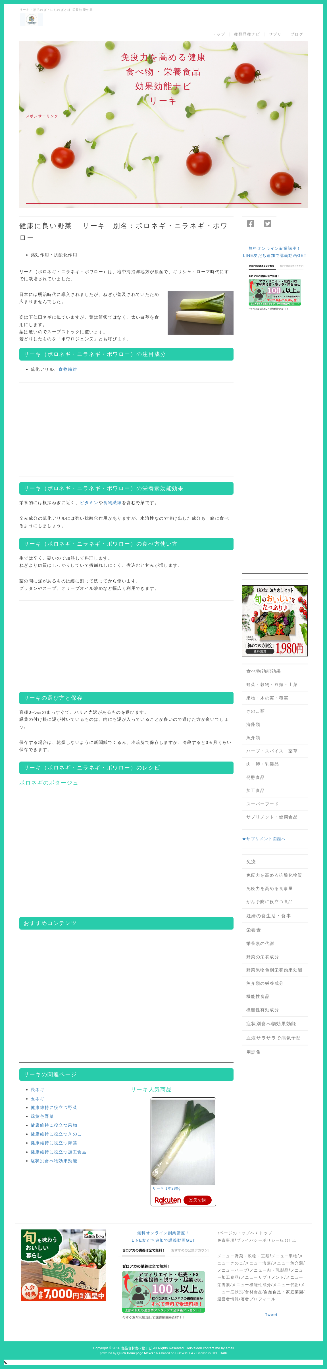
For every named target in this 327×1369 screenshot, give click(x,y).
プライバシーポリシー (258, 1240)
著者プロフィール (258, 1299)
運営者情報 (228, 1299)
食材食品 (254, 1292)
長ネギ (38, 1089)
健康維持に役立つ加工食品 (59, 1151)
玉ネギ (38, 1098)
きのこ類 (255, 711)
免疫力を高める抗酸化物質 (274, 875)
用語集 (253, 1052)
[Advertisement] (163, 164)
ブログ (296, 34)
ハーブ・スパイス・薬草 (272, 750)
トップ (218, 34)
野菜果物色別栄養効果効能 (274, 969)
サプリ (275, 34)
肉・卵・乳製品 (262, 764)
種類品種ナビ (247, 34)
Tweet (271, 1314)
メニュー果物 (284, 1256)
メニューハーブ (232, 1270)
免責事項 (226, 1240)
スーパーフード (262, 803)
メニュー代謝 (286, 1284)
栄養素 (253, 930)
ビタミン (89, 502)
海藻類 (253, 724)
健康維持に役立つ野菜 (54, 1107)
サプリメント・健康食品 (272, 817)
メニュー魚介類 (288, 1263)
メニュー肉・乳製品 (269, 1270)
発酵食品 (255, 777)
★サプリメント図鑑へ (264, 838)
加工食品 (255, 790)
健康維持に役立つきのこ (56, 1133)
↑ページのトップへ (236, 1233)
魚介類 (253, 737)
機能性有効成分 (262, 1009)
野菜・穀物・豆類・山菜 (272, 684)
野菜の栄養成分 (262, 956)
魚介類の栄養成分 (265, 983)
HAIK (223, 1353)
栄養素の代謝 (260, 943)
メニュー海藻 (258, 1263)
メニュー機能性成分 (251, 1284)
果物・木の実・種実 (267, 697)
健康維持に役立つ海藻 (54, 1142)
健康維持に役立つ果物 (54, 1125)
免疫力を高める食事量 (269, 888)
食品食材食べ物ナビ (136, 1348)
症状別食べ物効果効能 (54, 1160)
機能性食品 (258, 996)
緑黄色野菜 (42, 1116)
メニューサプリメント (262, 1277)
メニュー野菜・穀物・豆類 (243, 1256)
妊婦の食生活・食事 (268, 915)
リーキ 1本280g (167, 1188)
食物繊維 (68, 369)
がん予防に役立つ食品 (269, 901)
